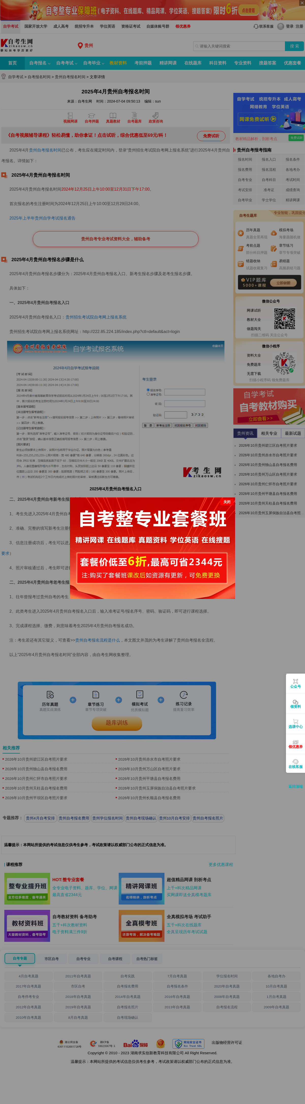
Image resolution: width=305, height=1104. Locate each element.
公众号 (295, 686)
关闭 (227, 500)
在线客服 (295, 767)
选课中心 (295, 727)
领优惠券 (295, 747)
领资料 (295, 707)
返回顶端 (295, 786)
